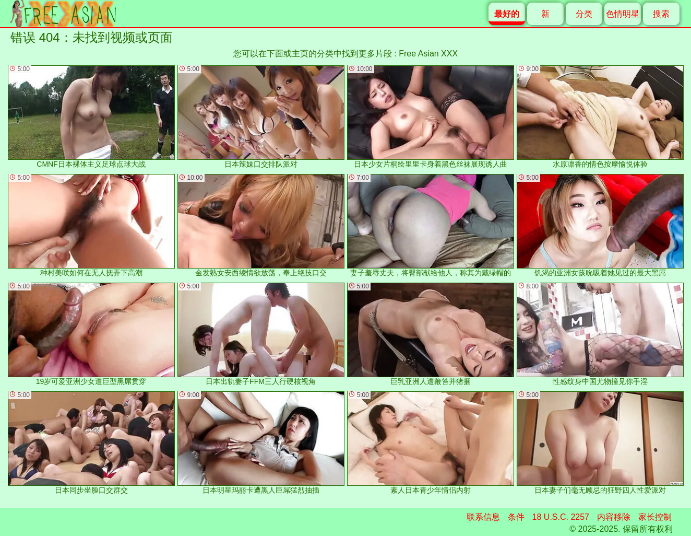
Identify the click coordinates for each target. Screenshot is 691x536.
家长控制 (655, 516)
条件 (516, 516)
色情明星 (622, 13)
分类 (584, 13)
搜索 (661, 13)
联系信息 (483, 516)
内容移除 (613, 516)
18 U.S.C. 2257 (560, 516)
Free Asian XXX (428, 53)
